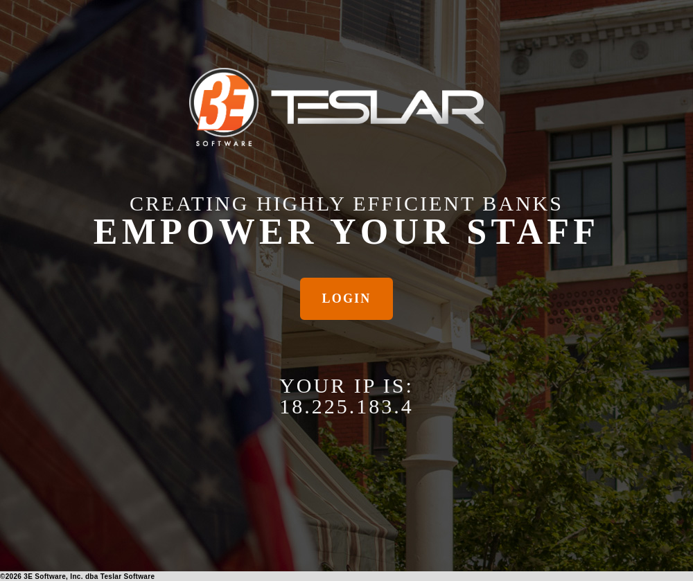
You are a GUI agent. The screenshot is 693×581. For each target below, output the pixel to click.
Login (346, 298)
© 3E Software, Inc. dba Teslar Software (77, 576)
